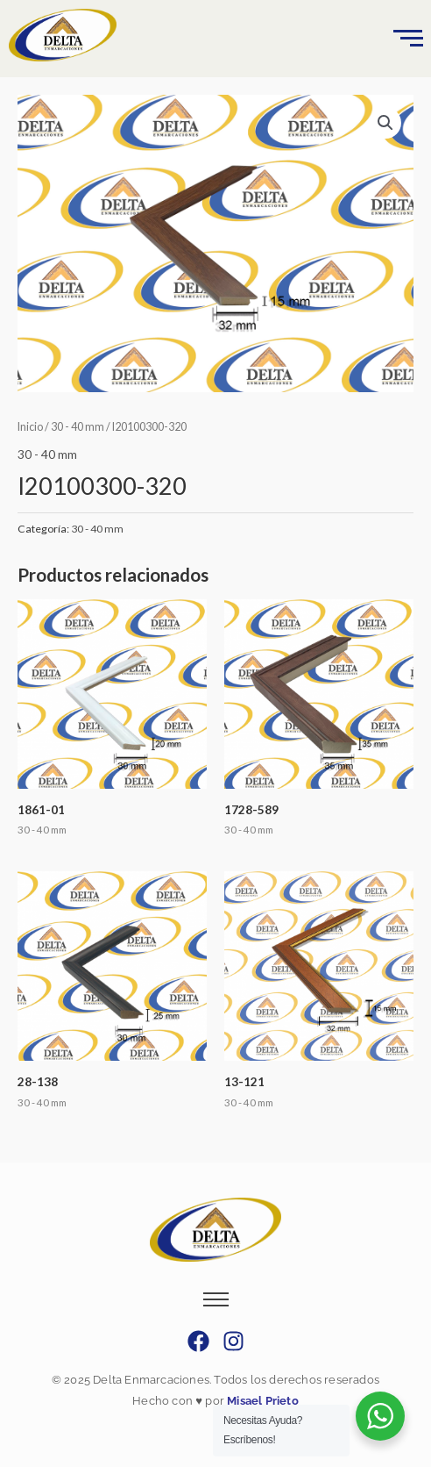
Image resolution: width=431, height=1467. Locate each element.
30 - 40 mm (77, 426)
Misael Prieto (261, 1400)
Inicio (30, 426)
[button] (385, 123)
